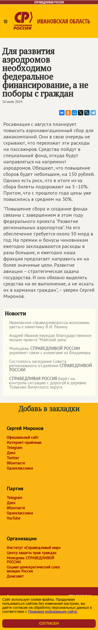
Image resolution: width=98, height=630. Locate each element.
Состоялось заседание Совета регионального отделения (48, 365)
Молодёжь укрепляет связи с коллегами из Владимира (47, 350)
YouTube (13, 518)
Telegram (14, 448)
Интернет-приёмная (24, 443)
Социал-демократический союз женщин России (33, 569)
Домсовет (15, 576)
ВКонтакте (16, 463)
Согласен (49, 623)
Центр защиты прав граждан (31, 553)
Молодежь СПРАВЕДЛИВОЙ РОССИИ (30, 560)
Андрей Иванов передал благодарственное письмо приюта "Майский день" (48, 337)
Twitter (13, 458)
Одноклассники (20, 468)
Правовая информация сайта (52, 611)
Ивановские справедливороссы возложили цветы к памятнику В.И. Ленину (47, 324)
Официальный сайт (23, 437)
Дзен (11, 453)
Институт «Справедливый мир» (33, 548)
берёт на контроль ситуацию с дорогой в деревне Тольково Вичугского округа (45, 383)
